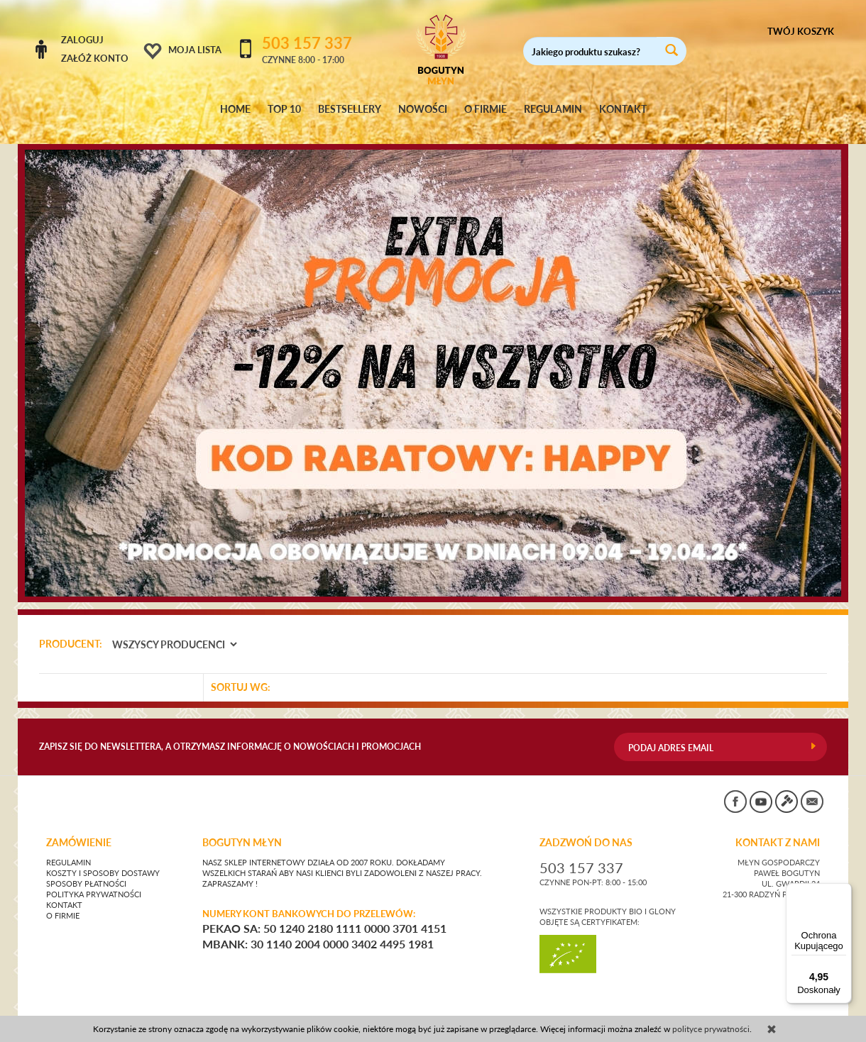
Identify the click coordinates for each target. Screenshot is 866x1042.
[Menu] (843, 891)
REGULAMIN (553, 109)
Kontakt (64, 891)
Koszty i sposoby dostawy (103, 859)
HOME (235, 109)
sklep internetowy (780, 1009)
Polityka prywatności (93, 881)
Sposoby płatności (86, 870)
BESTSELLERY (349, 109)
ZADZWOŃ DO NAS (585, 829)
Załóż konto (94, 58)
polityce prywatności (711, 1029)
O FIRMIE (485, 109)
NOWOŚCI (422, 109)
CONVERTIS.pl (692, 1009)
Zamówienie (78, 829)
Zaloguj (82, 39)
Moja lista (194, 49)
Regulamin (68, 849)
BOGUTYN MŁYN (242, 829)
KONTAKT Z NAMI (777, 829)
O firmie (63, 902)
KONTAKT (623, 109)
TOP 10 (284, 109)
